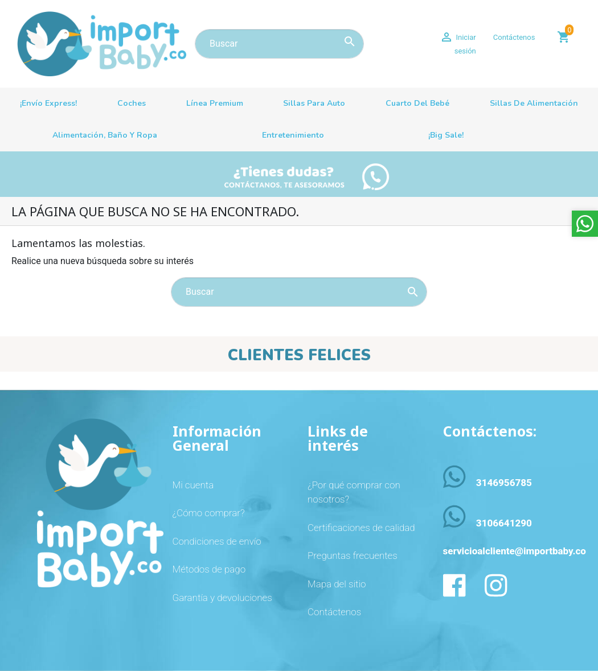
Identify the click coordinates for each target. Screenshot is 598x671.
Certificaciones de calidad (361, 527)
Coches (131, 103)
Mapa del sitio (337, 584)
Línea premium (214, 103)
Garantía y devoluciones (222, 597)
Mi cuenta (193, 485)
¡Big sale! (446, 135)
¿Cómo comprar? (209, 512)
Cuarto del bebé (417, 103)
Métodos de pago (209, 569)
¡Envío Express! (48, 103)
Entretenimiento (293, 135)
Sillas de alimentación (534, 103)
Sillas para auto (314, 103)
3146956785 (504, 482)
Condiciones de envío (217, 541)
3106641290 (504, 523)
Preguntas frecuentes (353, 555)
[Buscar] (279, 44)
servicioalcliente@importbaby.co (514, 551)
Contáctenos (514, 37)
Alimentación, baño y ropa (104, 135)
